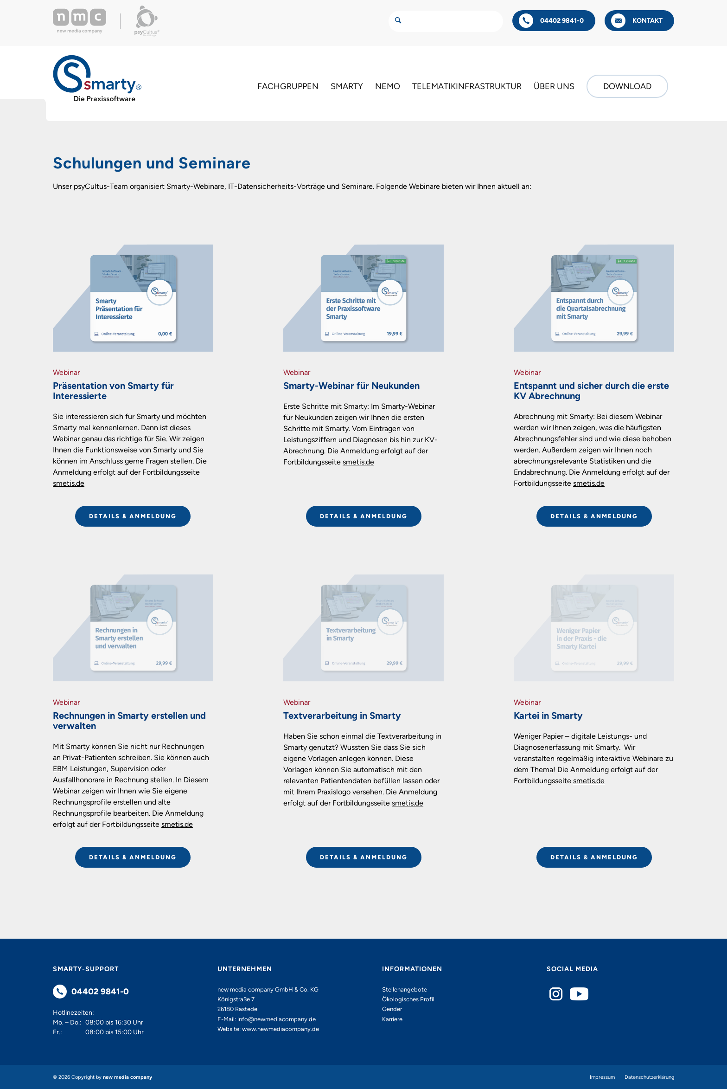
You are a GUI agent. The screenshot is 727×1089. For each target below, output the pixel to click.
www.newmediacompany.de (280, 1028)
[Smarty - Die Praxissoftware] (98, 78)
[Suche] (446, 21)
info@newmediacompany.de (276, 1019)
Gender (392, 1008)
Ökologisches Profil (408, 999)
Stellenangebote (404, 989)
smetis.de (68, 483)
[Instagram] (556, 994)
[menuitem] (288, 86)
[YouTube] (579, 994)
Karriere (392, 1019)
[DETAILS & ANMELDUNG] (133, 516)
